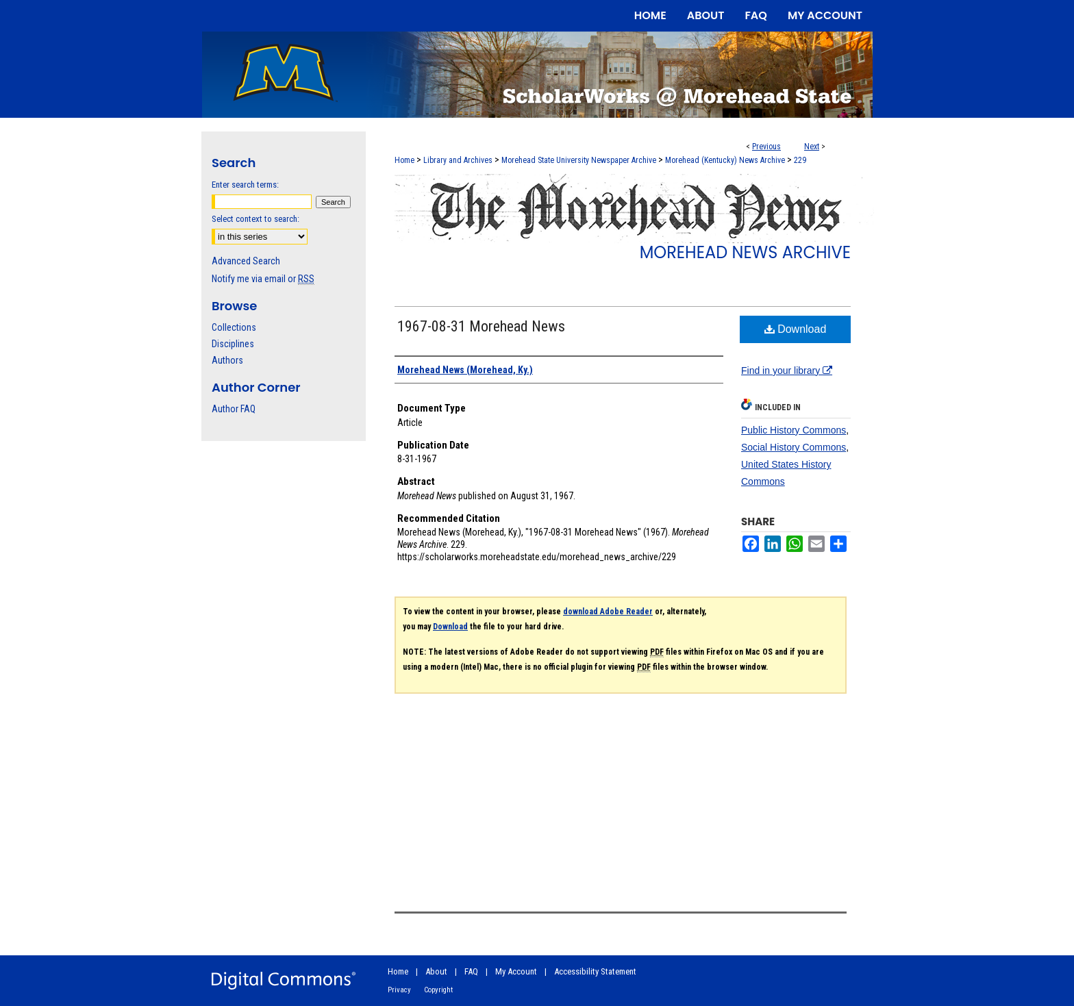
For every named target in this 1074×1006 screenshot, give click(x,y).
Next (811, 146)
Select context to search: (255, 219)
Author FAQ (233, 408)
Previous (766, 146)
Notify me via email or (263, 278)
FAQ (471, 971)
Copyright (438, 989)
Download (795, 329)
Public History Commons (793, 430)
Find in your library (786, 370)
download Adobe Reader (608, 611)
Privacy (399, 989)
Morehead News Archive (745, 252)
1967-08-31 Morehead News (481, 326)
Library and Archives (457, 160)
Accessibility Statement (595, 971)
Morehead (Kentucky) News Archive (725, 160)
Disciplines (233, 343)
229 (800, 160)
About (436, 971)
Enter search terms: (245, 184)
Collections (234, 327)
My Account (516, 971)
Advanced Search (246, 260)
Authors (227, 360)
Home (404, 160)
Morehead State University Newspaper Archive (578, 160)
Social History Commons (793, 447)
